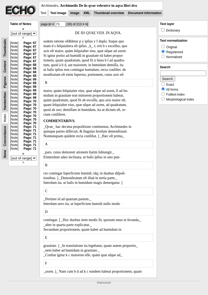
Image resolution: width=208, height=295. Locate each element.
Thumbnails (5, 48)
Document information (144, 13)
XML (86, 13)
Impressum (104, 282)
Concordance (5, 136)
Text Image (58, 13)
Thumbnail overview (109, 13)
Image (74, 13)
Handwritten (5, 101)
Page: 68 (29, 65)
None (5, 154)
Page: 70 (29, 101)
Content (5, 66)
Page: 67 (29, 43)
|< (50, 24)
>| (86, 24)
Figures (5, 82)
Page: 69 (29, 79)
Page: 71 (29, 127)
